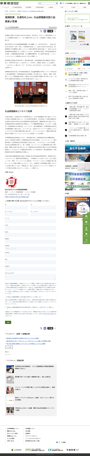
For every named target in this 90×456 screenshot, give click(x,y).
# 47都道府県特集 (17, 7)
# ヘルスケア (5, 7)
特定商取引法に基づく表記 (32, 440)
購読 (64, 442)
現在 (79, 68)
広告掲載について (30, 428)
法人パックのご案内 (12, 433)
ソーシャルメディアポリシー (33, 438)
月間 (88, 68)
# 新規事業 (28, 7)
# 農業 (84, 7)
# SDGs (73, 7)
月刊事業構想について (13, 428)
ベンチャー (8, 354)
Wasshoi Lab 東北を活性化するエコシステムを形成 (22, 338)
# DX (62, 7)
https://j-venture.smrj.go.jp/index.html (17, 196)
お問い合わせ (10, 440)
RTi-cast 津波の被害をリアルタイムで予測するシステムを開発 (25, 343)
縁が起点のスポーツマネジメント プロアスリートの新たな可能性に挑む (28, 341)
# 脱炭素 (50, 7)
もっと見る (9, 347)
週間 (83, 68)
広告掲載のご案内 (70, 3)
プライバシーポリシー (31, 436)
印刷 (50, 31)
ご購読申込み (81, 3)
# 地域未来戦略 (40, 7)
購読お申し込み (11, 431)
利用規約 (27, 433)
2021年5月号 (53, 27)
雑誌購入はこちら (12, 436)
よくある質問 (10, 438)
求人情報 (27, 431)
